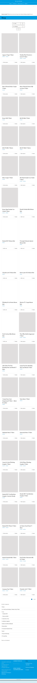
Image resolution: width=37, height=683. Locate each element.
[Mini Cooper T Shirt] (10, 166)
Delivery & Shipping (30, 655)
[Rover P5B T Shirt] (10, 106)
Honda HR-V (5, 613)
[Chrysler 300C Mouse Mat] (10, 261)
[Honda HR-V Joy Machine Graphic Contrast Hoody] (10, 482)
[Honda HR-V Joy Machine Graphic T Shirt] (27, 482)
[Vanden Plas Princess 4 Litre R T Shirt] (27, 43)
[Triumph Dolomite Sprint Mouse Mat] (27, 229)
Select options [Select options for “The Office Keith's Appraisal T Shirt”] (23, 341)
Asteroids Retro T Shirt (26, 432)
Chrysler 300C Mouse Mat (9, 272)
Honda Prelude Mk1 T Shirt (9, 557)
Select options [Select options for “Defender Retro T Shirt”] (5, 438)
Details (16, 62)
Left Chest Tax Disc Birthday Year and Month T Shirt (9, 367)
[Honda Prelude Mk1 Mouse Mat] (27, 197)
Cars (3, 611)
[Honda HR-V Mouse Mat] (10, 229)
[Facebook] (13, 652)
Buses (3, 606)
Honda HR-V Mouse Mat (8, 241)
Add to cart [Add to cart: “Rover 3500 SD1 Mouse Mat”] (22, 278)
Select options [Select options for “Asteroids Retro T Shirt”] (23, 438)
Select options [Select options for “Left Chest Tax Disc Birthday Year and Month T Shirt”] (5, 374)
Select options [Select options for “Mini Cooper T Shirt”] (5, 185)
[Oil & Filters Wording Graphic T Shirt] (27, 450)
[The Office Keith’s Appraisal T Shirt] (27, 322)
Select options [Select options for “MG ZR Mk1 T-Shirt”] (23, 123)
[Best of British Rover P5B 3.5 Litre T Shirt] (27, 75)
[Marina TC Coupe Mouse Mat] (27, 290)
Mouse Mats (4, 626)
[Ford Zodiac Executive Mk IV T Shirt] (27, 546)
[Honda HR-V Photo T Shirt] (10, 514)
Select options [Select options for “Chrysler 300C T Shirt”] (23, 594)
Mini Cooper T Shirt (7, 177)
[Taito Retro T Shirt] (27, 387)
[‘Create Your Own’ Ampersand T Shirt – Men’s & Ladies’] (10, 387)
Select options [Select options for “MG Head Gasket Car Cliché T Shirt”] (23, 185)
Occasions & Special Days (7, 628)
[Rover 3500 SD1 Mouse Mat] (27, 261)
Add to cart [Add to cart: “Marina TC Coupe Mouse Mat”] (22, 309)
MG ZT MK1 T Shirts (7, 148)
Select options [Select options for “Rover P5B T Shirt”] (5, 123)
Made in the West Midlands (7, 623)
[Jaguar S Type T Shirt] (10, 43)
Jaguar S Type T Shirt (8, 55)
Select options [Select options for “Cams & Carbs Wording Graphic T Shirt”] (5, 469)
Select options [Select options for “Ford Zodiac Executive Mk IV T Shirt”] (23, 564)
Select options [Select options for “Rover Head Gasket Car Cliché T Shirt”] (5, 216)
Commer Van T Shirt (7, 589)
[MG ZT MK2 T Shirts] (27, 136)
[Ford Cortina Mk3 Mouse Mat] (10, 322)
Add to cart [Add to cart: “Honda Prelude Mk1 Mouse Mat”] (22, 216)
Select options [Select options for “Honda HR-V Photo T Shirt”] (5, 533)
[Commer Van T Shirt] (10, 577)
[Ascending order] (24, 23)
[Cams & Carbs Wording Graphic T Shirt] (10, 450)
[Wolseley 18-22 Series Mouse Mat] (10, 290)
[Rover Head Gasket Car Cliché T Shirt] (10, 197)
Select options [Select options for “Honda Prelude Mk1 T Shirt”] (5, 564)
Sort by (14, 23)
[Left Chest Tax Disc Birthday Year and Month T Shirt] (10, 354)
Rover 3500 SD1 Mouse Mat (27, 272)
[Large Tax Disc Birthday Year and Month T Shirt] (27, 354)
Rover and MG (5, 616)
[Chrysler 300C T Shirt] (27, 577)
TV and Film (4, 636)
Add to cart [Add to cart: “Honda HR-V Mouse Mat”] (5, 248)
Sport (3, 631)
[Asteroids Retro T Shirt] (27, 421)
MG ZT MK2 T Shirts (25, 148)
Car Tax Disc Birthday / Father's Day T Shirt (11, 609)
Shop (27, 649)
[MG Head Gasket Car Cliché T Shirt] (27, 166)
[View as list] (19, 29)
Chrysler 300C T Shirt (25, 589)
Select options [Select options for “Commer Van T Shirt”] (5, 594)
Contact (27, 658)
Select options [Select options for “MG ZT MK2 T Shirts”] (23, 153)
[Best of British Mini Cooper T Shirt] (10, 75)
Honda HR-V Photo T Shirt (9, 526)
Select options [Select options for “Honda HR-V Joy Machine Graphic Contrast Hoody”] (5, 501)
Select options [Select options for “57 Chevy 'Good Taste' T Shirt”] (23, 533)
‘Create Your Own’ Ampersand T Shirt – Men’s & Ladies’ (9, 400)
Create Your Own (5, 618)
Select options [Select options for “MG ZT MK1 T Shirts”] (5, 153)
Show (15, 26)
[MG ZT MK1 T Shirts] (10, 136)
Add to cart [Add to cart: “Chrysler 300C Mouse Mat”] (5, 278)
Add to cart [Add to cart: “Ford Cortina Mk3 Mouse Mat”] (5, 341)
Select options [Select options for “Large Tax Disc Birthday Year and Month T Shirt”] (23, 374)
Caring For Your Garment (29, 652)
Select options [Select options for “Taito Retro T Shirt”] (23, 408)
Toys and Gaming (5, 633)
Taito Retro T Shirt (25, 399)
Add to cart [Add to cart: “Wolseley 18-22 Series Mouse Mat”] (5, 309)
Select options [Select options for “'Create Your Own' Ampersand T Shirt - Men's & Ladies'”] (5, 408)
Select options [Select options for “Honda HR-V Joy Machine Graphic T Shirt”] (23, 501)
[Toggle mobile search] (33, 6)
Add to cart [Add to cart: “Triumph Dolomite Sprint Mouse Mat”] (22, 248)
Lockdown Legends (6, 621)
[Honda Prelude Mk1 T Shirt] (10, 546)
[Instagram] (14, 652)
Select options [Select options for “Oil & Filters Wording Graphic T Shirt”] (23, 469)
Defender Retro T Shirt (8, 432)
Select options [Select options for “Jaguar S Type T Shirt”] (5, 62)
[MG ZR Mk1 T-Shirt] (27, 106)
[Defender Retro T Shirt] (10, 421)
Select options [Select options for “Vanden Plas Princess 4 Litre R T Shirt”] (23, 62)
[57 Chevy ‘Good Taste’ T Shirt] (27, 514)
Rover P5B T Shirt (7, 118)
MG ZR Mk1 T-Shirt (25, 118)
